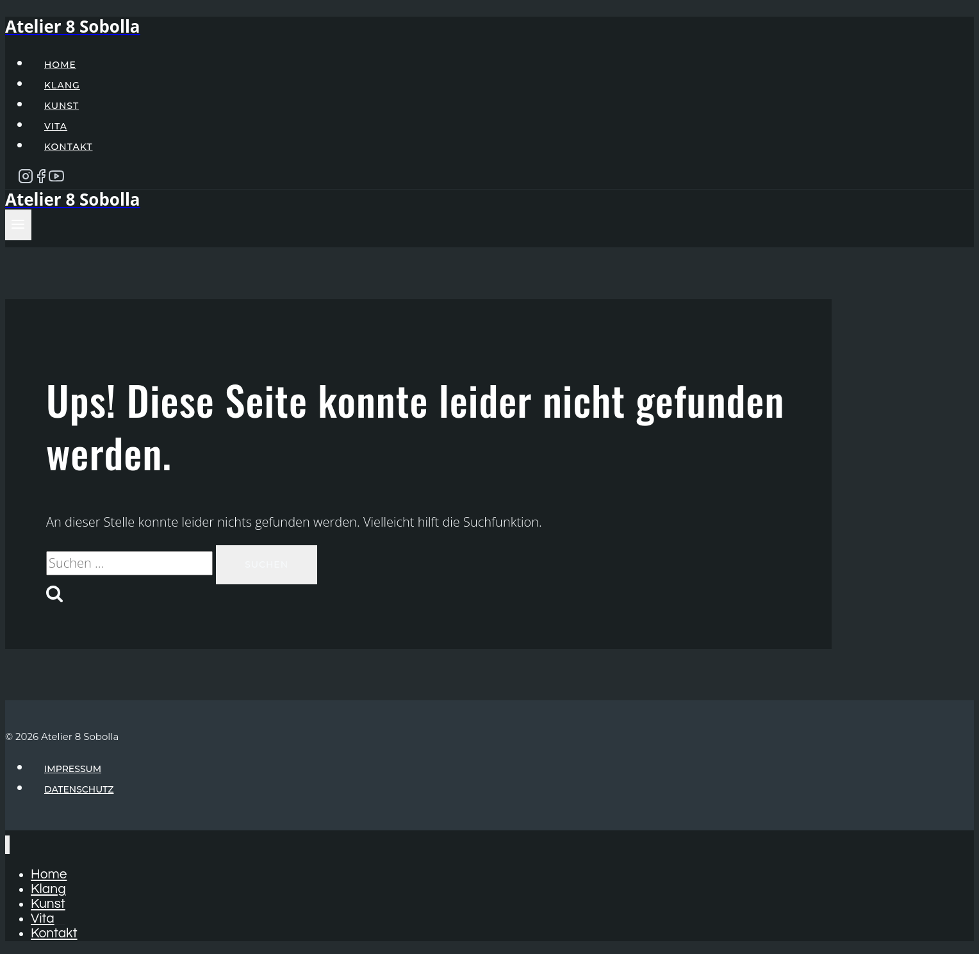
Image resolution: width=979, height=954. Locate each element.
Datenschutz (79, 789)
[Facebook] (41, 179)
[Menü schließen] (7, 844)
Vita (55, 126)
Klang (62, 85)
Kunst (61, 105)
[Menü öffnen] (18, 225)
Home (60, 64)
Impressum (72, 769)
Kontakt (68, 146)
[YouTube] (56, 179)
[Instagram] (25, 179)
